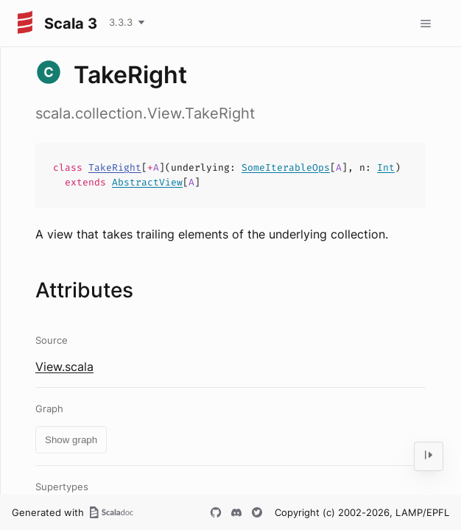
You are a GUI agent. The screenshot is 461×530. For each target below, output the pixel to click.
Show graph (71, 439)
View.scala (64, 366)
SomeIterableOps (286, 167)
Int (386, 167)
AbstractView (147, 182)
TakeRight (114, 167)
